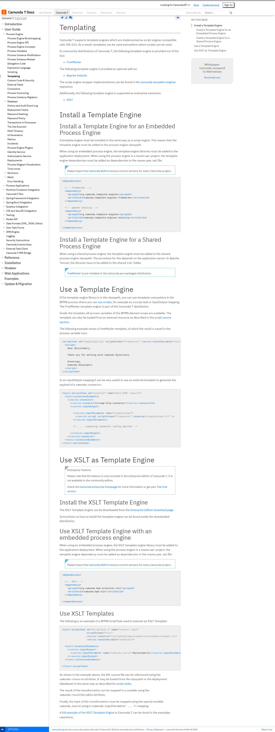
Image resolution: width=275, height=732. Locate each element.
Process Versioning (18, 93)
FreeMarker (74, 62)
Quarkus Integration (17, 206)
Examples (12, 279)
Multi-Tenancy (15, 131)
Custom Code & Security (20, 80)
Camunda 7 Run (14, 194)
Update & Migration (18, 284)
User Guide (12, 29)
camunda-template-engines (158, 82)
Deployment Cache (17, 109)
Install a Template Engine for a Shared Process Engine (213, 39)
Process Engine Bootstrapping (23, 38)
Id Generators (15, 135)
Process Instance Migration (22, 97)
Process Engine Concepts (21, 46)
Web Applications (17, 273)
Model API (12, 219)
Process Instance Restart (21, 59)
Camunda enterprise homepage (98, 487)
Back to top (267, 729)
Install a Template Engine (208, 25)
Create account (211, 4)
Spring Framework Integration (22, 198)
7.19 (17, 18)
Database (12, 101)
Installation (13, 263)
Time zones (13, 168)
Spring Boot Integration (19, 202)
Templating (13, 76)
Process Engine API (18, 42)
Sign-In (228, 4)
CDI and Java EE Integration (21, 210)
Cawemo (91, 12)
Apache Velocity (77, 75)
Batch (10, 177)
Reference (12, 258)
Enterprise (106, 12)
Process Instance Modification (24, 55)
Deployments (14, 160)
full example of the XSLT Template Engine (88, 712)
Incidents (12, 143)
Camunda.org (193, 12)
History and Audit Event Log (22, 105)
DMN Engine (12, 231)
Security (121, 12)
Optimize (77, 12)
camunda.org (58, 729)
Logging (10, 236)
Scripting (12, 72)
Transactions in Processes (21, 122)
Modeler (10, 268)
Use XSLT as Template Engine (210, 50)
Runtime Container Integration (23, 189)
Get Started (45, 12)
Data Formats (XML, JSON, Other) (24, 223)
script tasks (123, 683)
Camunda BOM (98, 171)
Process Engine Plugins (20, 147)
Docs (196, 4)
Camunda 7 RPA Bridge (18, 253)
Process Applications (17, 185)
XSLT (70, 99)
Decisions (12, 173)
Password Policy (16, 118)
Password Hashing (17, 114)
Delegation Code (16, 63)
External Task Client (17, 248)
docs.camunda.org (77, 729)
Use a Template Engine (206, 46)
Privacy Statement (155, 729)
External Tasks (15, 84)
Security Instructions (17, 240)
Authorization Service (19, 156)
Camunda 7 (62, 12)
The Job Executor (16, 126)
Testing (10, 215)
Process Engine (14, 34)
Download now (212, 77)
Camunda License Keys (19, 244)
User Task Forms (15, 227)
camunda (123, 729)
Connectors (13, 88)
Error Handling (15, 181)
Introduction (13, 24)
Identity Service (16, 152)
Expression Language (19, 67)
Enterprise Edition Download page (151, 510)
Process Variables (17, 51)
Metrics (11, 139)
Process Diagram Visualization (24, 164)
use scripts (105, 302)
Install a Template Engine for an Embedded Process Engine (213, 31)
